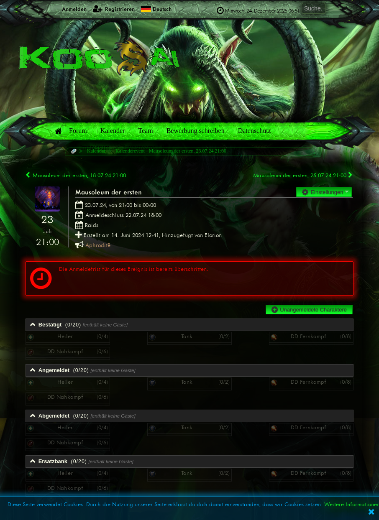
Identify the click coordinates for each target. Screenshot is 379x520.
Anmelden (69, 8)
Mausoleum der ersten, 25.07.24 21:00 (303, 175)
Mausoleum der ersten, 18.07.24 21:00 (76, 175)
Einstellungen (322, 192)
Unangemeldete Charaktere (309, 309)
